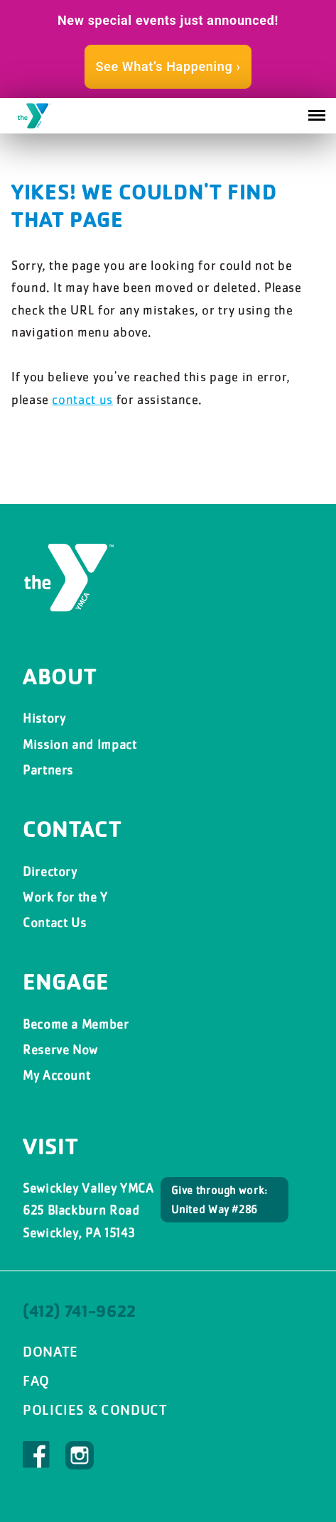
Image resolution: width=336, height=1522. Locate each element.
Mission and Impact (80, 744)
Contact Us (54, 922)
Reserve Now (60, 1049)
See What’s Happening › (167, 66)
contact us (82, 399)
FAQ (36, 1380)
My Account (56, 1075)
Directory (50, 871)
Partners (48, 770)
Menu (316, 111)
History (44, 718)
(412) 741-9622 (79, 1311)
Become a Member (76, 1024)
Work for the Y (65, 897)
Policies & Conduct (95, 1409)
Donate (50, 1351)
